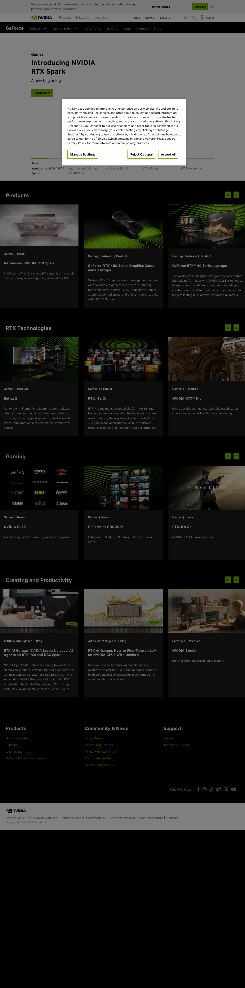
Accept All (168, 154)
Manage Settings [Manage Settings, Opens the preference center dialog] (82, 154)
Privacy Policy (76, 143)
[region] (124, 132)
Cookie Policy (76, 130)
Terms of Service (96, 138)
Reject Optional (141, 154)
